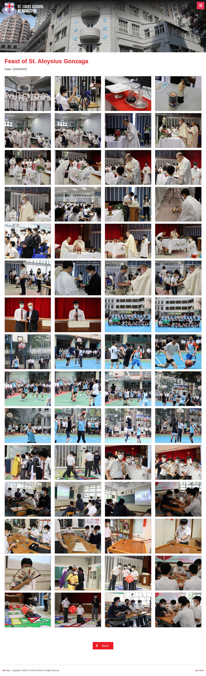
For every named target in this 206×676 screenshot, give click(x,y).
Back (105, 645)
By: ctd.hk (200, 670)
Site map (6, 670)
